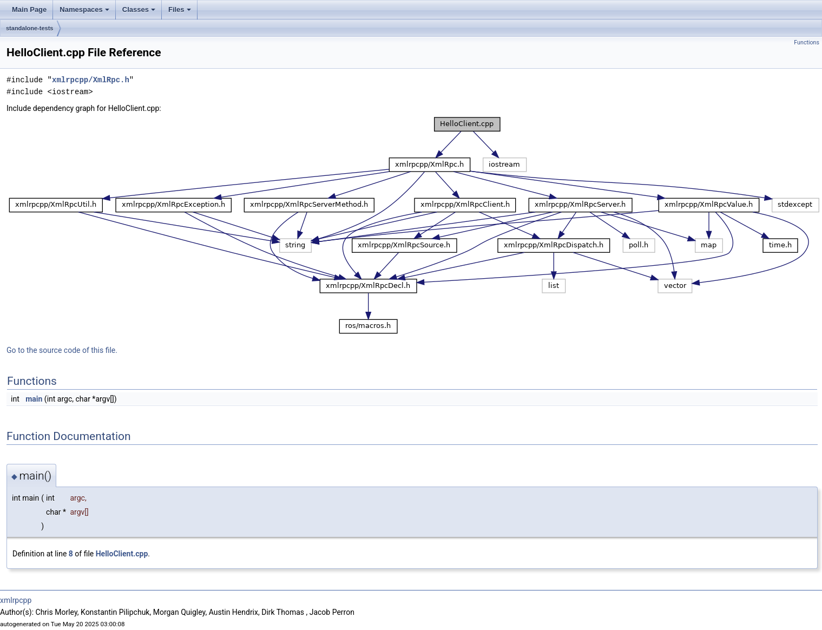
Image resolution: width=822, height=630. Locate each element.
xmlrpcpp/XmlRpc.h (90, 80)
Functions (806, 42)
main (33, 399)
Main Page (29, 9)
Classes (138, 9)
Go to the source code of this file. (61, 350)
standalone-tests (29, 28)
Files (179, 9)
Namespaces (84, 9)
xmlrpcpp (15, 600)
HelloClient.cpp (122, 553)
